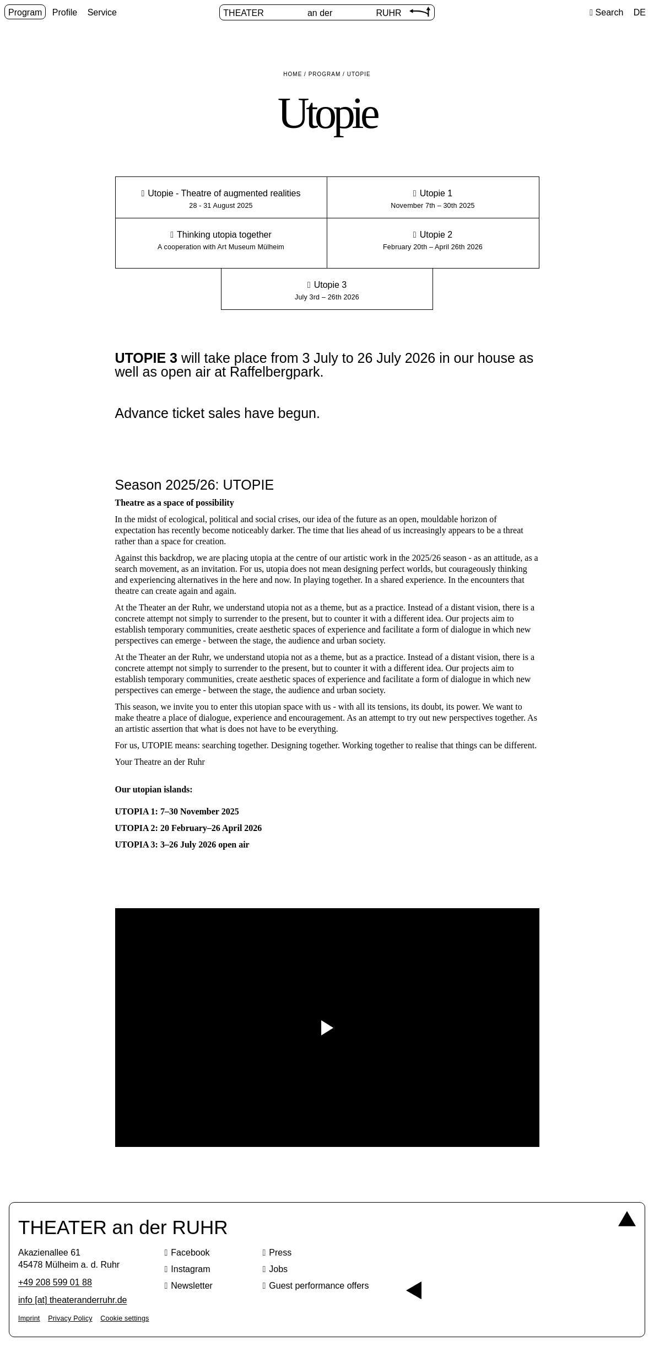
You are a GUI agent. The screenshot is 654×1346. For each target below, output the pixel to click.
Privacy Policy (70, 1318)
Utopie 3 (330, 284)
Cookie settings (124, 1318)
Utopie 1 (436, 193)
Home (292, 74)
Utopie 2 (436, 234)
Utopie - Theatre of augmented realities (224, 193)
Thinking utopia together (224, 234)
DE (640, 12)
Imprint (29, 1318)
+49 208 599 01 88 (55, 1282)
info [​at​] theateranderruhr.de (72, 1300)
